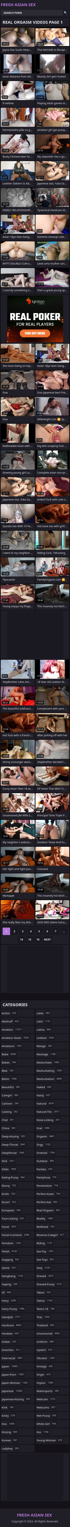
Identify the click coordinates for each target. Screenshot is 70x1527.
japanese (12, 1391)
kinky (9, 1415)
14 (21, 939)
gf (7, 1292)
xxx (43, 1432)
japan (10, 1366)
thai (43, 1317)
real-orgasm (49, 1210)
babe (9, 1054)
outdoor (46, 1161)
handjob (11, 1317)
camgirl (10, 1095)
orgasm (46, 1136)
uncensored (49, 1333)
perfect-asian (49, 1194)
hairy (9, 1300)
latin (44, 1021)
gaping (10, 1284)
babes (9, 1062)
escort (9, 1202)
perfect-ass (47, 1202)
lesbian (46, 1038)
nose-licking (48, 1120)
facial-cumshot (16, 1235)
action (9, 1013)
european (11, 1210)
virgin (44, 1374)
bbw (8, 1070)
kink (8, 1407)
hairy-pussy (13, 1309)
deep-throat (14, 1144)
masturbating (50, 1070)
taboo (44, 1292)
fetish (10, 1251)
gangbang (13, 1276)
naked (44, 1087)
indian (9, 1341)
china (9, 1128)
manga (45, 1046)
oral (43, 1128)
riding (45, 1243)
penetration (48, 1185)
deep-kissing (14, 1136)
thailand (46, 1325)
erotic (9, 1194)
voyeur (45, 1383)
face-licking (13, 1218)
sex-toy (46, 1251)
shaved (46, 1276)
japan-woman (15, 1383)
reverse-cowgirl (51, 1235)
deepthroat (13, 1153)
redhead (46, 1226)
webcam (46, 1399)
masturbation (50, 1079)
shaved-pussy (50, 1284)
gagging (11, 1259)
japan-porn (13, 1374)
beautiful (11, 1087)
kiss (8, 1424)
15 (29, 939)
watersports (48, 1391)
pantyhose (47, 1177)
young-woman (50, 1440)
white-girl (47, 1424)
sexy (44, 1268)
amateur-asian (15, 1038)
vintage (45, 1366)
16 (37, 939)
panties (45, 1169)
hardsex (10, 1333)
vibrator (46, 1358)
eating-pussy (13, 1177)
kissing (10, 1432)
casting (10, 1111)
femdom (12, 1243)
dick (8, 1161)
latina (44, 1029)
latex (44, 1013)
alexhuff (11, 1021)
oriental (46, 1153)
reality (45, 1218)
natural (46, 1103)
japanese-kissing (16, 1399)
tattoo (45, 1300)
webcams (46, 1407)
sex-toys (46, 1259)
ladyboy (11, 1448)
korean (10, 1440)
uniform (46, 1341)
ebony (9, 1185)
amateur (12, 1029)
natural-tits (48, 1111)
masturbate (48, 1062)
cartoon (10, 1103)
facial (9, 1226)
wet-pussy (47, 1415)
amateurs (12, 1046)
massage (47, 1054)
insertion (11, 1350)
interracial (12, 1358)
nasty (44, 1095)
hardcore (12, 1325)
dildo (9, 1169)
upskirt (45, 1350)
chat (8, 1120)
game (9, 1268)
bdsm (10, 1079)
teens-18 (46, 1309)
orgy (44, 1144)
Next (47, 939)
